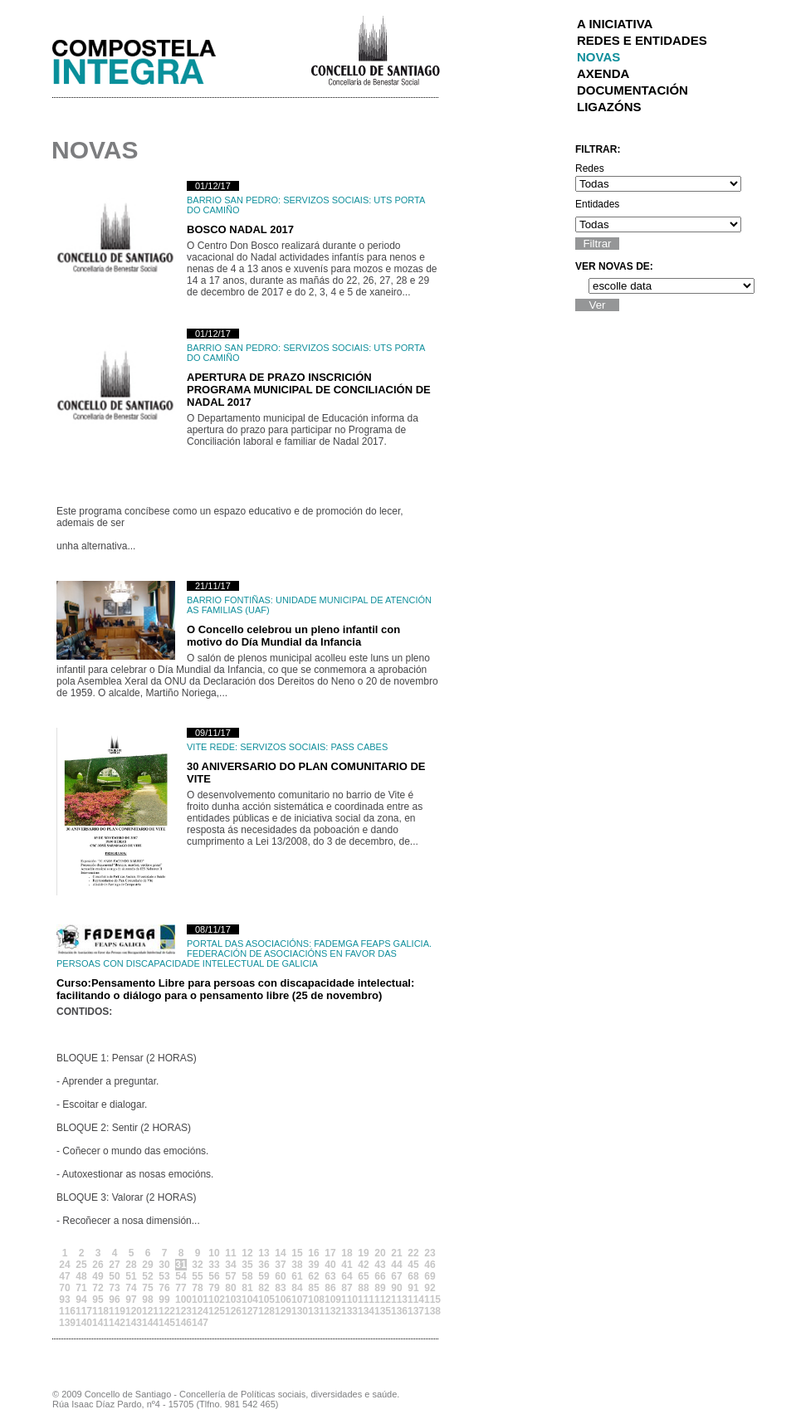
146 (181, 1323)
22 (413, 1253)
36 (263, 1264)
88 (363, 1288)
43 (379, 1264)
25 (81, 1264)
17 (330, 1253)
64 (346, 1276)
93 (64, 1299)
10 (213, 1253)
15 (296, 1253)
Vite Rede (211, 747)
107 (297, 1299)
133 (347, 1311)
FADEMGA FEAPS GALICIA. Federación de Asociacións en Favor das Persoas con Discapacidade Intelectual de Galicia (244, 953)
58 (247, 1276)
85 (313, 1288)
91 (413, 1288)
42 (363, 1264)
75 (147, 1288)
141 (98, 1323)
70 (64, 1288)
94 (81, 1299)
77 (180, 1288)
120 (131, 1311)
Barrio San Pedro (232, 200)
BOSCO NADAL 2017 (240, 229)
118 (98, 1311)
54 (180, 1276)
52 (147, 1276)
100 (181, 1299)
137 (413, 1311)
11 (230, 1253)
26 (97, 1264)
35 (247, 1264)
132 (330, 1311)
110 (347, 1299)
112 (380, 1299)
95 (97, 1299)
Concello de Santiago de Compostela (375, 49)
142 (114, 1323)
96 (114, 1299)
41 (346, 1264)
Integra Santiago (147, 58)
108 (314, 1299)
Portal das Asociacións (248, 943)
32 (197, 1264)
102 (214, 1299)
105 (264, 1299)
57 (230, 1276)
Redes (589, 168)
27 (114, 1264)
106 (280, 1299)
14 (280, 1253)
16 (313, 1253)
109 (330, 1299)
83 (280, 1288)
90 (396, 1288)
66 (379, 1276)
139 (65, 1323)
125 (214, 1311)
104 (247, 1299)
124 (197, 1311)
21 (396, 1253)
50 (114, 1276)
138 (430, 1311)
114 (413, 1299)
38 (296, 1264)
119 (114, 1311)
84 (296, 1288)
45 (413, 1264)
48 (81, 1276)
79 (213, 1288)
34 (230, 1264)
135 (380, 1311)
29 (147, 1264)
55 (197, 1276)
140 (81, 1323)
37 (280, 1264)
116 (65, 1311)
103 (231, 1299)
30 (164, 1264)
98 (147, 1299)
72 (97, 1288)
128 (264, 1311)
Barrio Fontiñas (229, 600)
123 (181, 1311)
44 (396, 1264)
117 (81, 1311)
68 (413, 1276)
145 (164, 1323)
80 (230, 1288)
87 (346, 1288)
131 (314, 1311)
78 (197, 1288)
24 (64, 1264)
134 (363, 1311)
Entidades (597, 204)
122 (164, 1311)
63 (330, 1276)
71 (81, 1288)
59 (263, 1276)
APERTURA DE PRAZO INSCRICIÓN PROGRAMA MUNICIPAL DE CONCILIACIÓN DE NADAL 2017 (309, 389)
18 (346, 1253)
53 (164, 1276)
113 (397, 1299)
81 (247, 1288)
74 (130, 1288)
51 (130, 1276)
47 (64, 1276)
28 (130, 1264)
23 (429, 1253)
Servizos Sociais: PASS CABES (314, 747)
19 (363, 1253)
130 (297, 1311)
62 (313, 1276)
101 (197, 1299)
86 (330, 1288)
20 (379, 1253)
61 (296, 1276)
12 (247, 1253)
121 (148, 1311)
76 (164, 1288)
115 (430, 1299)
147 (197, 1323)
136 (397, 1311)
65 (363, 1276)
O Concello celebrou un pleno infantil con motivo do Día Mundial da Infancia (293, 635)
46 (429, 1264)
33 (213, 1264)
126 (231, 1311)
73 (114, 1288)
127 (247, 1311)
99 (164, 1299)
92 (429, 1288)
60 (280, 1276)
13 (263, 1253)
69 (429, 1276)
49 (97, 1276)
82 (263, 1288)
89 (379, 1288)
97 (130, 1299)
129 (280, 1311)
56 (213, 1276)
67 (396, 1276)
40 (330, 1264)
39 (313, 1264)
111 (363, 1299)
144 (148, 1323)
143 (131, 1323)
